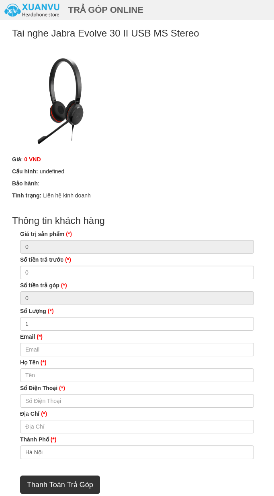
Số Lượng (37, 311)
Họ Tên (33, 362)
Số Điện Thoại (42, 388)
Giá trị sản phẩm (46, 234)
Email (31, 336)
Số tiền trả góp (43, 285)
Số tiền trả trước (45, 259)
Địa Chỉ (33, 414)
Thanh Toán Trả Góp (60, 485)
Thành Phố (38, 439)
